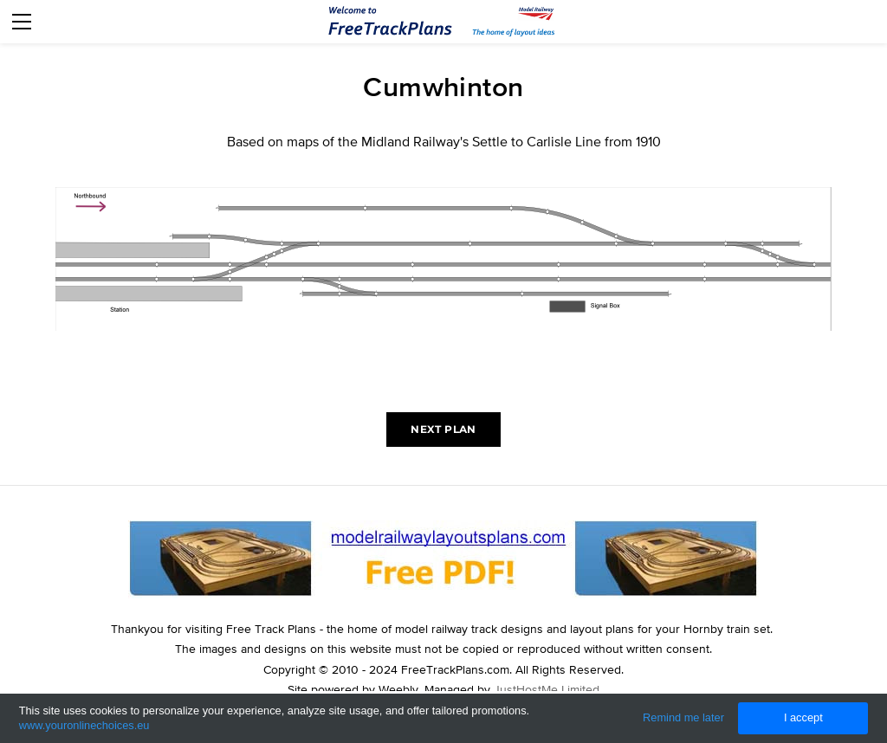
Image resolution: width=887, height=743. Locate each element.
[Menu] (21, 21)
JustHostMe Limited (546, 689)
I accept (803, 717)
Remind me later (683, 717)
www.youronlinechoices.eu (84, 725)
